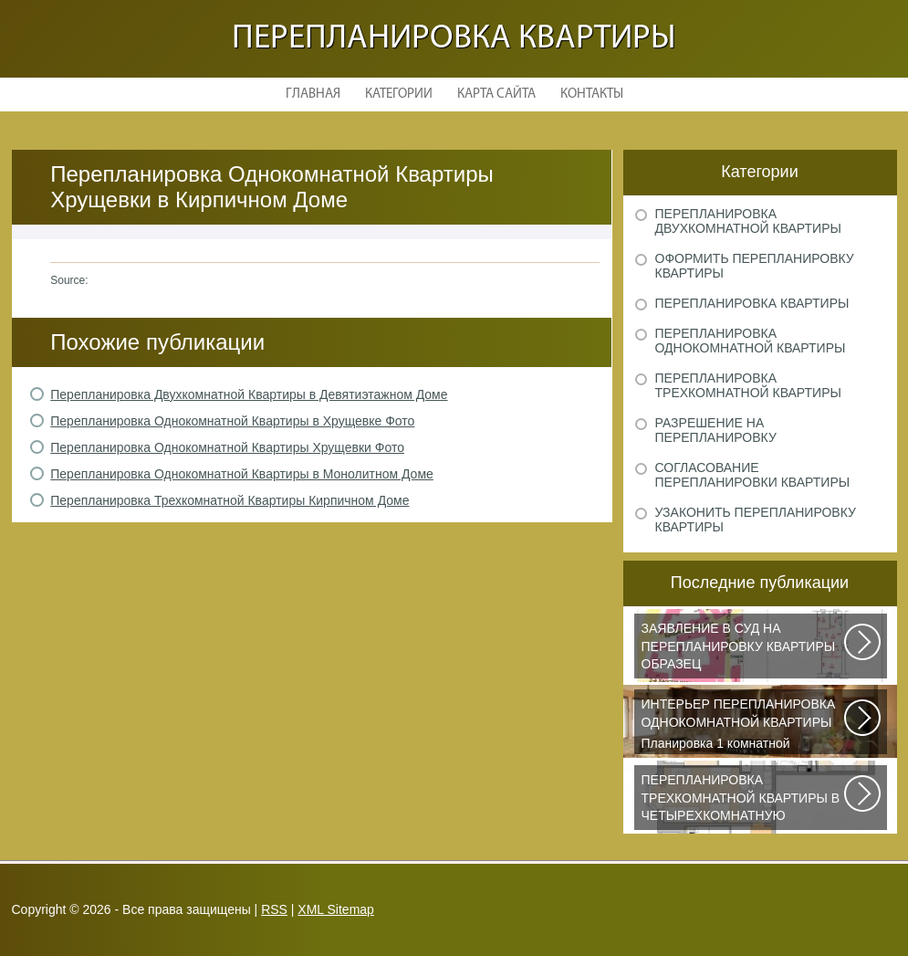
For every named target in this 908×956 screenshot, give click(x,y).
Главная (313, 94)
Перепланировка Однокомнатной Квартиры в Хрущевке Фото (232, 421)
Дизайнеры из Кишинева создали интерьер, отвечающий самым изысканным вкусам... (744, 801)
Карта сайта (496, 94)
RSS (274, 909)
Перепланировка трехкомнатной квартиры (748, 385)
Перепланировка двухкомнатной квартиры (748, 221)
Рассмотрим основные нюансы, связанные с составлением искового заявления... (744, 649)
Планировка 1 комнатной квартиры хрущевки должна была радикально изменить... (744, 725)
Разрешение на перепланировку (716, 430)
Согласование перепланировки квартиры (753, 474)
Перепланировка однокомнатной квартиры (750, 340)
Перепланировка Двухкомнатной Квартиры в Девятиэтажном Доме (248, 394)
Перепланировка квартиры (454, 39)
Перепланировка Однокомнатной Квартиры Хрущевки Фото (227, 447)
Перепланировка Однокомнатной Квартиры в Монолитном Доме (241, 474)
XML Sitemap (335, 909)
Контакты (591, 94)
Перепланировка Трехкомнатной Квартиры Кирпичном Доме (229, 500)
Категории (399, 94)
